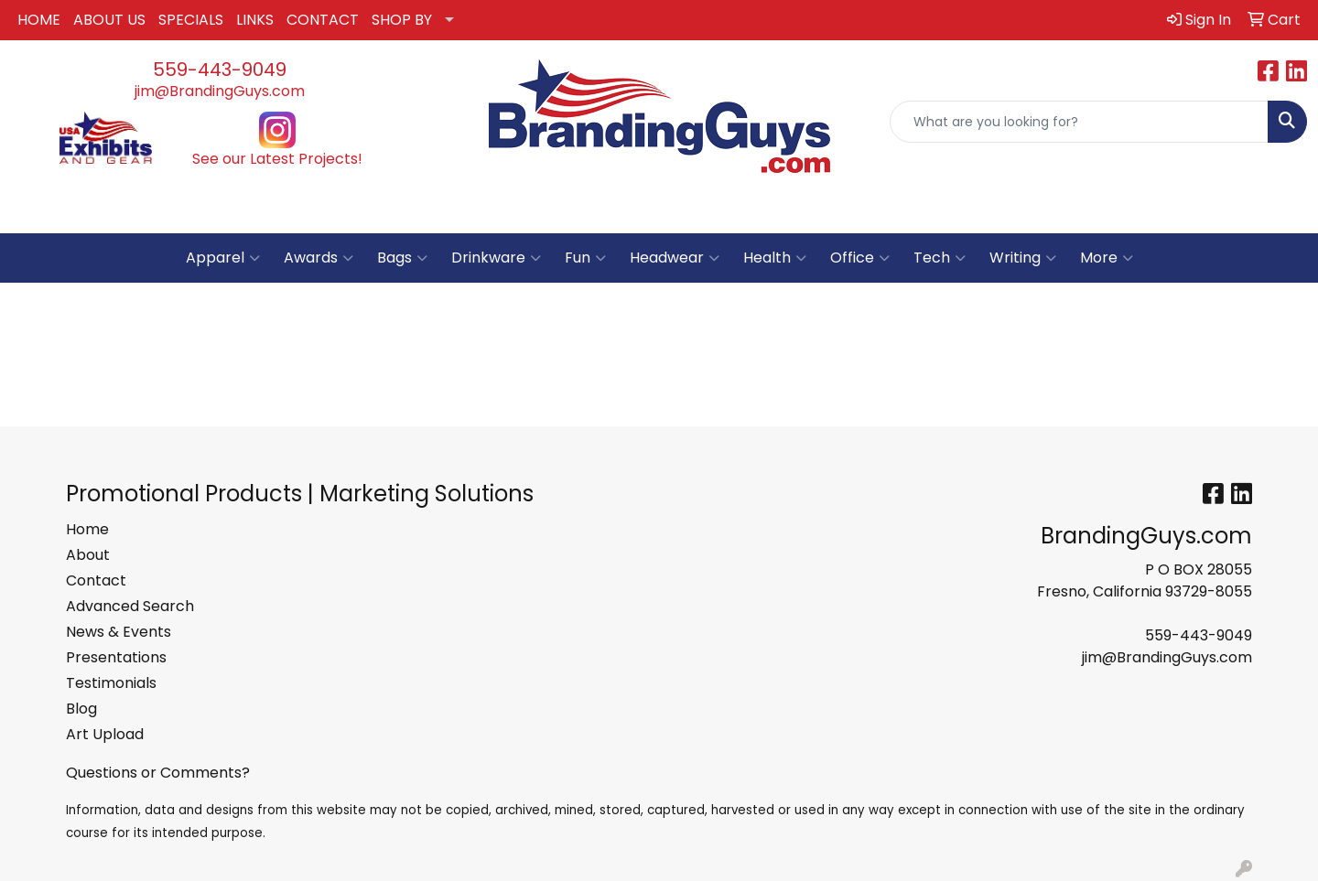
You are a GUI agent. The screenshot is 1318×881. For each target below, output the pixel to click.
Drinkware (496, 258)
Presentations (116, 657)
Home (87, 529)
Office (860, 258)
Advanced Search (130, 606)
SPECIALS (190, 19)
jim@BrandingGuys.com (220, 91)
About (88, 554)
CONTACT (322, 19)
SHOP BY (402, 19)
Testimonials (111, 682)
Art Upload (105, 734)
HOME (38, 19)
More (1106, 258)
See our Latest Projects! (277, 158)
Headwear (674, 258)
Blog (81, 708)
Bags (402, 258)
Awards (318, 258)
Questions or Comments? (158, 772)
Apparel (223, 258)
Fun (585, 258)
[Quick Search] (1079, 122)
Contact (96, 580)
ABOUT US (109, 19)
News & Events (118, 631)
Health (774, 258)
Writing (1022, 258)
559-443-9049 (219, 69)
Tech (939, 258)
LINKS (255, 19)
